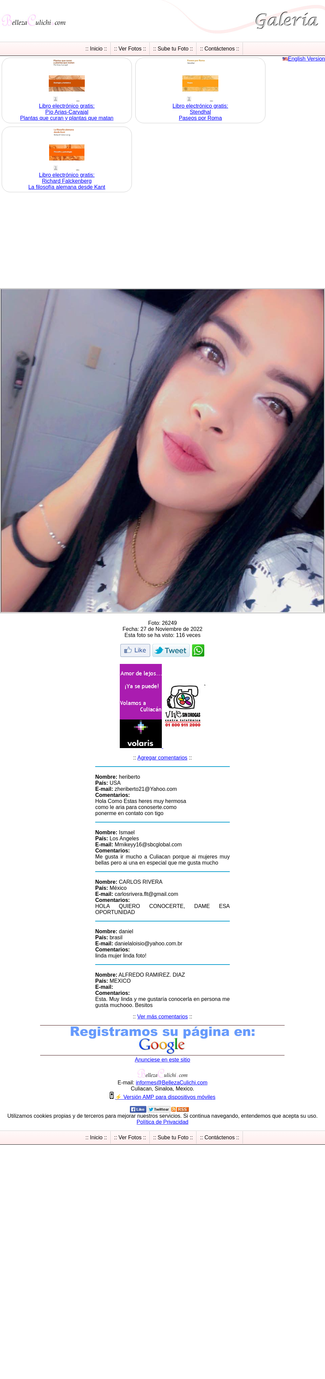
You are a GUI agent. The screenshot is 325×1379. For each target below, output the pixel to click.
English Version (306, 59)
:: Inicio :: (96, 49)
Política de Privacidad (162, 1122)
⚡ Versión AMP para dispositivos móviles (165, 1097)
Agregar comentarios (162, 758)
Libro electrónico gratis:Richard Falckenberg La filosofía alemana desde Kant (66, 181)
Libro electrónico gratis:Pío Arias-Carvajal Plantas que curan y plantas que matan (67, 112)
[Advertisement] (162, 241)
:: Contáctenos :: (219, 49)
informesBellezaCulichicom (172, 1082)
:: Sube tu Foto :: (173, 49)
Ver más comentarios (162, 1016)
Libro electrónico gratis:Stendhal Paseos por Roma (200, 112)
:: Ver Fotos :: (130, 49)
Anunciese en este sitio (162, 1060)
